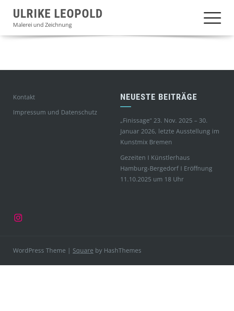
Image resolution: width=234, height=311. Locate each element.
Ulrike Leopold (58, 13)
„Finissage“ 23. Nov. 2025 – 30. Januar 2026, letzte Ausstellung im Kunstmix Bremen (169, 131)
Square (83, 250)
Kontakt (24, 97)
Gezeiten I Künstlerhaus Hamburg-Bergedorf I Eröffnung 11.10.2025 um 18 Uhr (166, 168)
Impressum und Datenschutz (55, 112)
